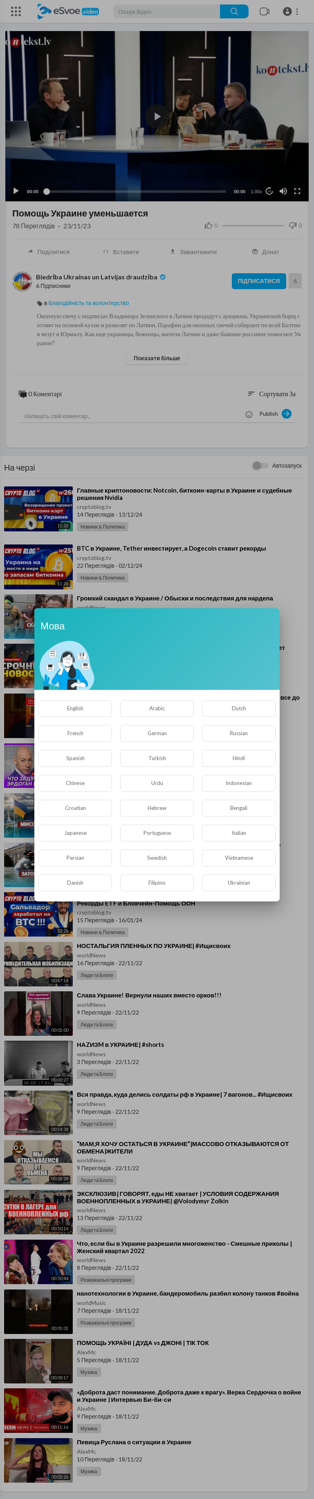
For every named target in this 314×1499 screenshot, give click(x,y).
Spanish (75, 758)
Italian (238, 833)
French (75, 733)
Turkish (157, 758)
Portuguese (157, 833)
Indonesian (239, 783)
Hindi (239, 758)
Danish (75, 882)
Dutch (239, 708)
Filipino (157, 882)
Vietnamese (239, 857)
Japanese (75, 833)
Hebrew (157, 808)
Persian (75, 857)
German (157, 733)
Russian (239, 733)
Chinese (75, 783)
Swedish (157, 857)
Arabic (157, 708)
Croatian (75, 808)
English (75, 708)
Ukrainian (239, 882)
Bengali (238, 808)
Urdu (157, 783)
